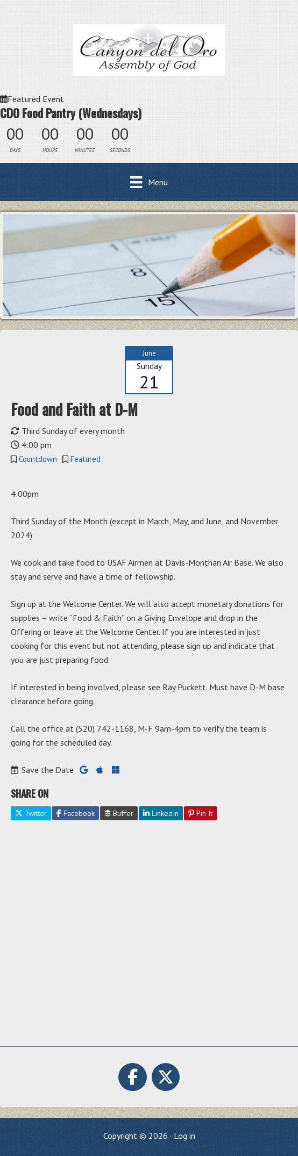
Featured (85, 459)
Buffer (118, 813)
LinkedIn (161, 813)
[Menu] (149, 182)
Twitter (31, 813)
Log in (184, 1135)
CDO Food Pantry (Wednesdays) (70, 112)
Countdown (38, 459)
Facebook (75, 813)
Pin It (200, 813)
